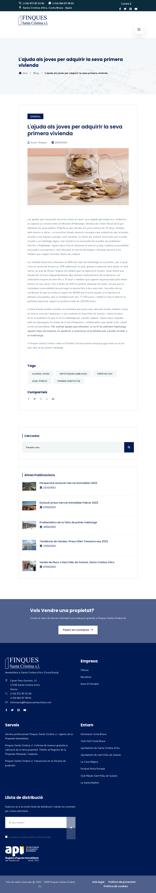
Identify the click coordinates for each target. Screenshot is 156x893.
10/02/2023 (48, 527)
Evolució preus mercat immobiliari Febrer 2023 (69, 502)
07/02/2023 (48, 507)
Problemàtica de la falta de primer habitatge (68, 522)
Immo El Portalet (90, 684)
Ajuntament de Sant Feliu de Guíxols (101, 755)
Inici (22, 73)
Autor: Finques (38, 142)
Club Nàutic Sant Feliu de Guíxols (99, 775)
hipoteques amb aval (73, 373)
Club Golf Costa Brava (93, 741)
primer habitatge (68, 381)
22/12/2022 (48, 487)
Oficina (84, 670)
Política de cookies (116, 886)
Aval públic (39, 381)
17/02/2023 (48, 546)
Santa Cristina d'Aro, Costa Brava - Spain (45, 7)
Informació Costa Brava (93, 734)
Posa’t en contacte (78, 630)
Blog (36, 73)
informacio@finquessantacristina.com (30, 702)
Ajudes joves (41, 373)
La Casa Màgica (89, 761)
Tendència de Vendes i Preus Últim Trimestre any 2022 (74, 541)
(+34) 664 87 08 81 (61, 3)
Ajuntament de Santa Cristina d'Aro (100, 748)
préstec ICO (104, 373)
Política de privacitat (122, 882)
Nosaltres (86, 677)
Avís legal (98, 882)
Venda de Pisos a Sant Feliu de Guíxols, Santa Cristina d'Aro (77, 562)
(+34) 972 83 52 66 (31, 3)
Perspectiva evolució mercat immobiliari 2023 (68, 483)
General (35, 116)
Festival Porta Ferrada (93, 768)
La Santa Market (90, 782)
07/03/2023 (48, 567)
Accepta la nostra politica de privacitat (28, 837)
